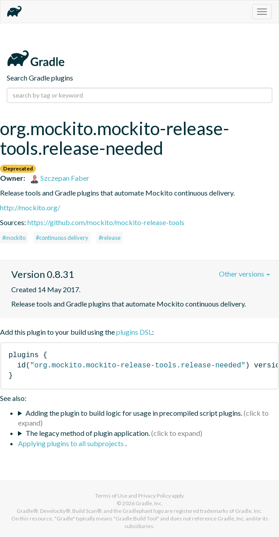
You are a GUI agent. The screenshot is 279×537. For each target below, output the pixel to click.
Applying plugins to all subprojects (71, 443)
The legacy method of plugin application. (88, 433)
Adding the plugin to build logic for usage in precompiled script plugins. (134, 413)
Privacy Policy (154, 495)
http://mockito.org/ (30, 207)
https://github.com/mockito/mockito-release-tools (105, 222)
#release (110, 237)
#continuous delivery (62, 237)
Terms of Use (111, 495)
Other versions (244, 273)
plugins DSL (134, 332)
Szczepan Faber (59, 178)
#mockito (14, 237)
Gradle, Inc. (149, 503)
